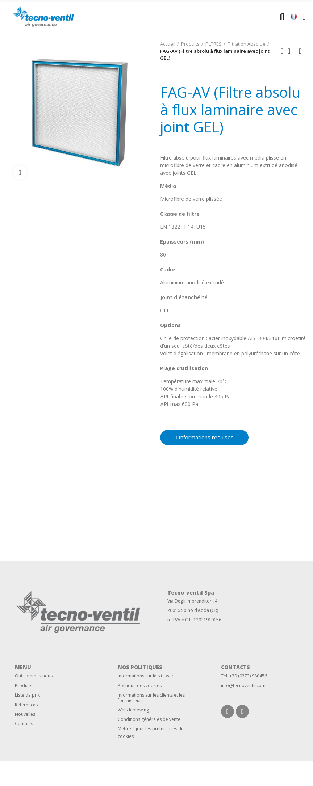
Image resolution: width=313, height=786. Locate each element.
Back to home (291, 51)
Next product (300, 51)
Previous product (282, 51)
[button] (204, 437)
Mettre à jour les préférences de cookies (151, 732)
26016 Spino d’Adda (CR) (192, 610)
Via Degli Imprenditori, (190, 601)
